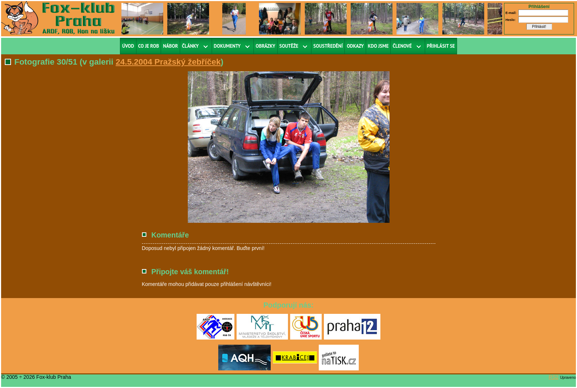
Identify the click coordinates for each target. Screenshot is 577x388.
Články (190, 46)
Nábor (170, 46)
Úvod (128, 46)
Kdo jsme (378, 46)
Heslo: (510, 20)
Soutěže (289, 46)
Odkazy (355, 46)
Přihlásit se (441, 46)
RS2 (554, 377)
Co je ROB (148, 46)
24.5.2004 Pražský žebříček (168, 61)
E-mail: (510, 13)
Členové (402, 46)
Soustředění (328, 46)
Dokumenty (227, 46)
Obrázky (265, 46)
